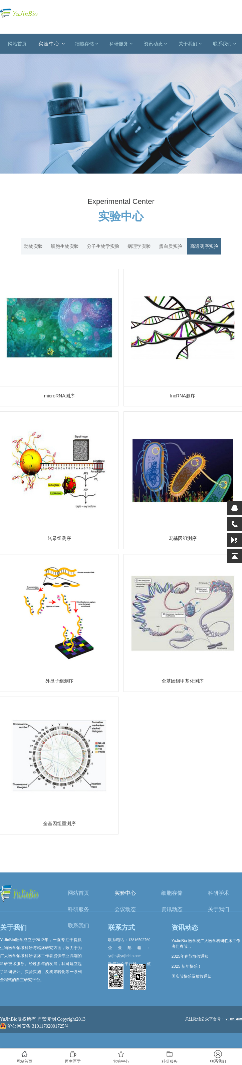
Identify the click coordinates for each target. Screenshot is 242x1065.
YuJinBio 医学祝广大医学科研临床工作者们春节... (206, 943)
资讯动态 (155, 43)
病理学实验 (139, 246)
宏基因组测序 (183, 538)
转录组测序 (59, 538)
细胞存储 (86, 43)
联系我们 (224, 43)
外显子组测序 (59, 681)
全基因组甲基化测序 (183, 681)
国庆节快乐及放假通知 (192, 976)
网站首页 (17, 43)
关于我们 (190, 43)
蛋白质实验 (170, 246)
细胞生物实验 (65, 246)
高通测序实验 (204, 246)
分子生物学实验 (103, 246)
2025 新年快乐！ (187, 966)
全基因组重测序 (59, 823)
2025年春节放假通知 (190, 956)
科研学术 (218, 893)
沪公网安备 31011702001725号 (34, 1026)
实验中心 (51, 43)
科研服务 (121, 43)
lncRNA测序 (182, 395)
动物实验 (33, 246)
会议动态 (125, 909)
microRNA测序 (59, 395)
